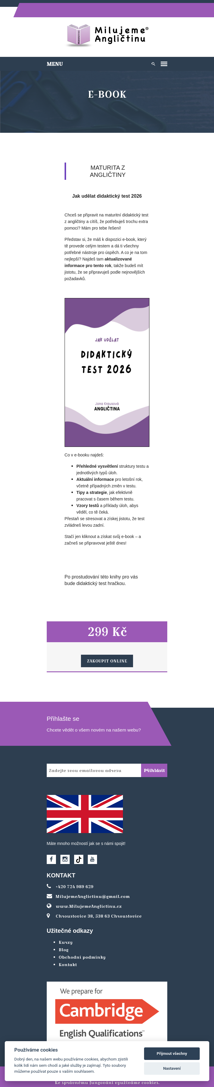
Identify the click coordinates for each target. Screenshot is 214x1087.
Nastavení (172, 1068)
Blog (61, 936)
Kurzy (64, 929)
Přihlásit (156, 757)
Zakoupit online (107, 647)
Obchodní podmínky (80, 943)
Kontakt (66, 951)
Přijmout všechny (172, 1053)
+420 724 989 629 (68, 873)
